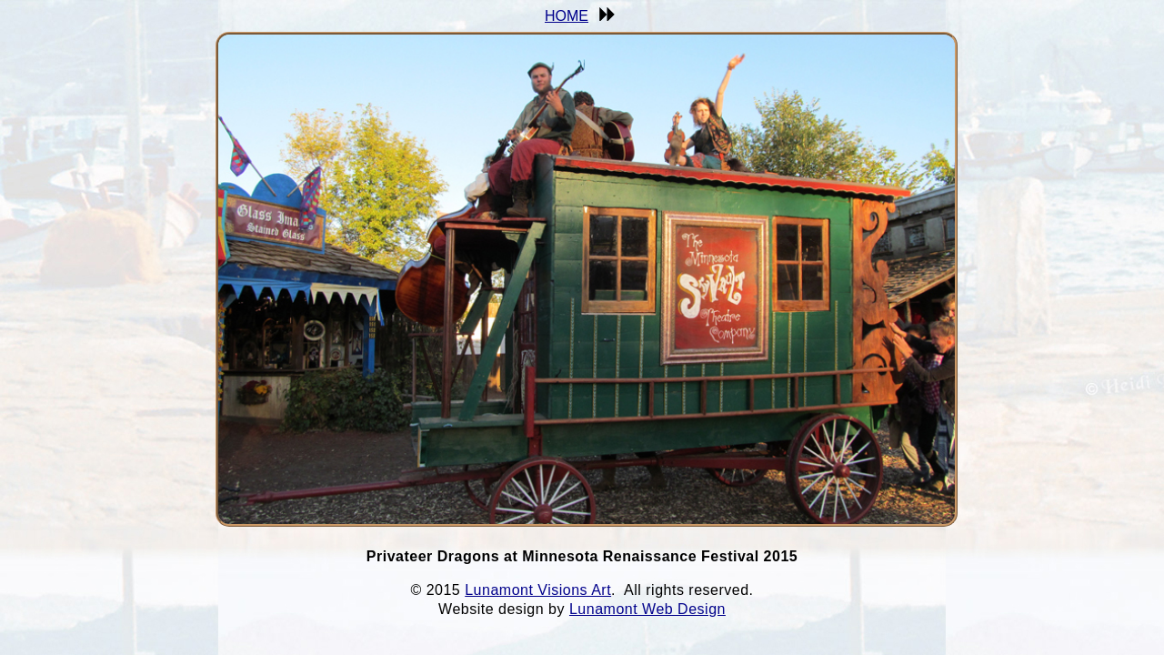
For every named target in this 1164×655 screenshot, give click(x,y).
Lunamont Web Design (647, 609)
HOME (566, 16)
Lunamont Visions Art (538, 590)
